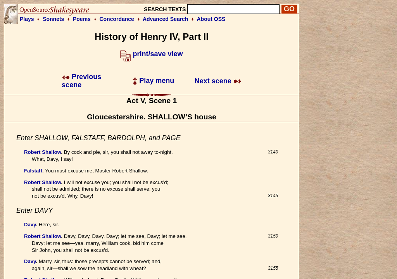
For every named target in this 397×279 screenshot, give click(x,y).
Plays (27, 19)
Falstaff (33, 171)
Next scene (218, 81)
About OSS (211, 19)
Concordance (116, 19)
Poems (82, 19)
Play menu (153, 80)
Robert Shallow (42, 152)
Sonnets (53, 19)
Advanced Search (165, 19)
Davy (30, 224)
